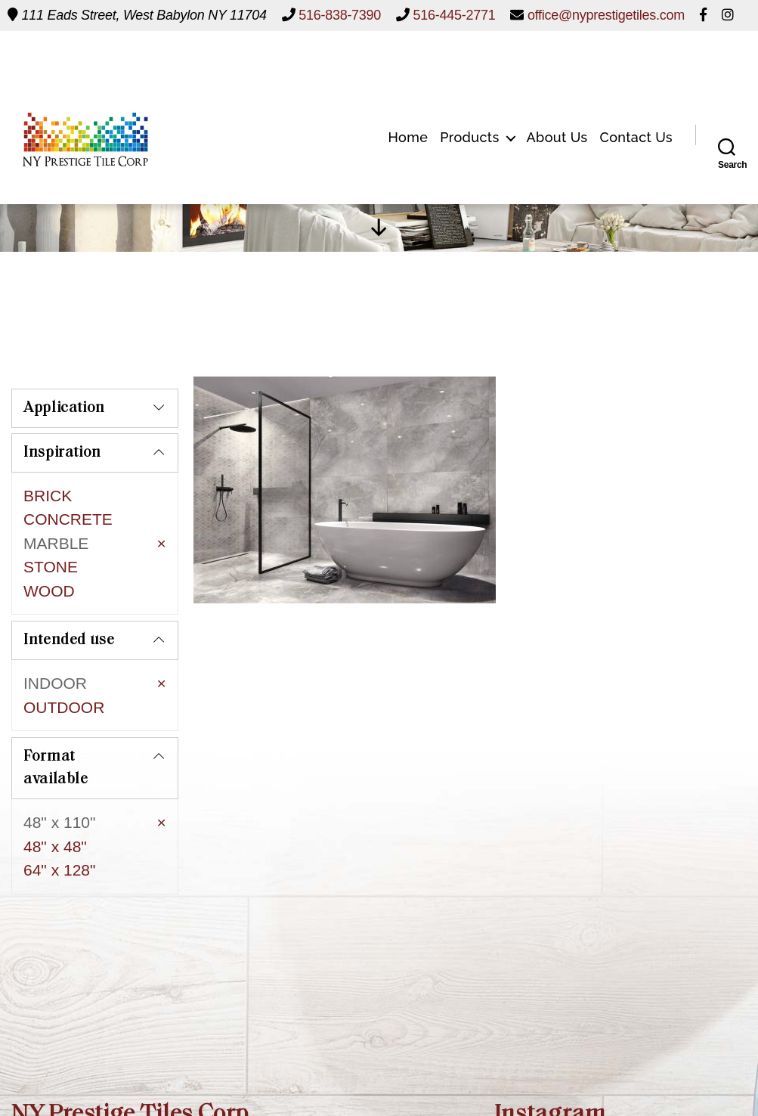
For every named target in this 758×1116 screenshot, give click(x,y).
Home (408, 69)
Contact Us (636, 69)
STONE (50, 566)
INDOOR (55, 650)
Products (469, 69)
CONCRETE (68, 519)
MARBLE (55, 543)
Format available (55, 718)
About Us (557, 69)
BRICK (47, 495)
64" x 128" (59, 820)
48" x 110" (59, 772)
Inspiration (62, 452)
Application (64, 408)
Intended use (69, 607)
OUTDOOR (63, 674)
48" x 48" (55, 795)
